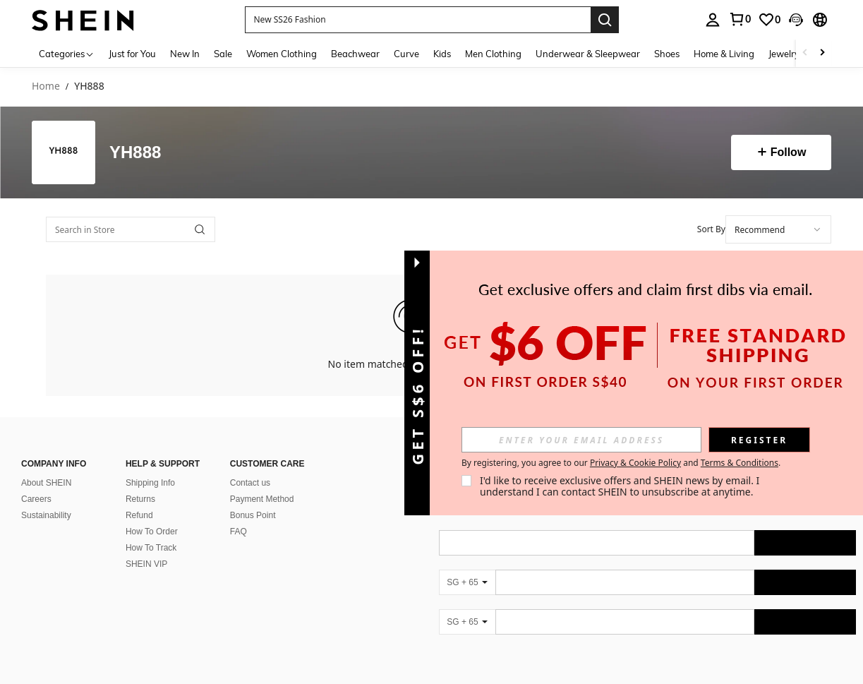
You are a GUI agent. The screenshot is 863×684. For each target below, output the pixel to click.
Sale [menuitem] (223, 53)
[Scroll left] (805, 53)
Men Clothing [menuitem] (493, 53)
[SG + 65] (467, 582)
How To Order (152, 531)
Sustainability (46, 515)
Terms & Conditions (739, 463)
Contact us (250, 483)
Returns (140, 499)
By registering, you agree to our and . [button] (620, 463)
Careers (36, 499)
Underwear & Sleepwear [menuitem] (588, 53)
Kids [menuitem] (442, 53)
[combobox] (778, 229)
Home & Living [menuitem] (724, 53)
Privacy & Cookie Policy (635, 463)
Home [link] (46, 86)
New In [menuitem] (185, 53)
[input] (581, 439)
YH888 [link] (89, 86)
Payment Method (262, 499)
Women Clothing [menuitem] (281, 53)
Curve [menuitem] (406, 53)
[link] (739, 19)
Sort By (711, 229)
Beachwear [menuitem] (355, 53)
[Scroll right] (822, 53)
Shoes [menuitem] (667, 53)
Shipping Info (150, 483)
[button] (418, 19)
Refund (139, 515)
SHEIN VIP (146, 564)
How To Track (151, 548)
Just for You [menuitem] (132, 53)
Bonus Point (253, 515)
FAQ (238, 531)
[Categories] (67, 53)
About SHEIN (46, 483)
